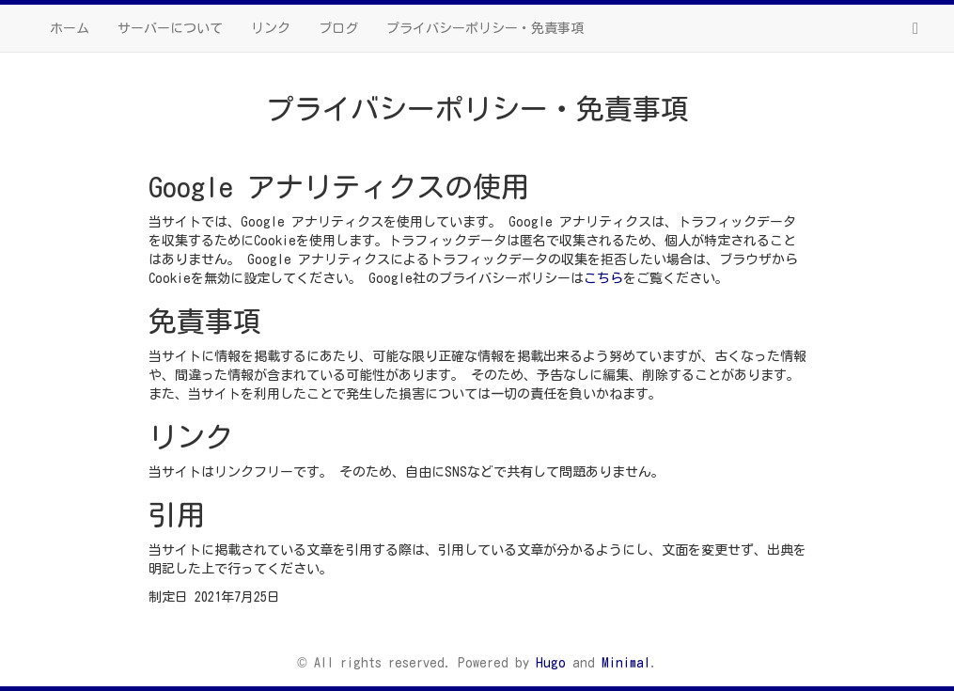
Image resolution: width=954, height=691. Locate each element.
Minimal (626, 662)
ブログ (338, 28)
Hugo (551, 662)
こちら (603, 278)
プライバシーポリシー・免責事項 (485, 28)
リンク (270, 28)
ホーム (69, 28)
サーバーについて (170, 28)
